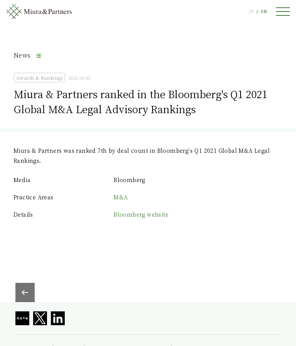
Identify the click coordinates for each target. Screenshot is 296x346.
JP (251, 11)
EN (264, 11)
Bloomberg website (141, 214)
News (22, 55)
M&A (121, 197)
